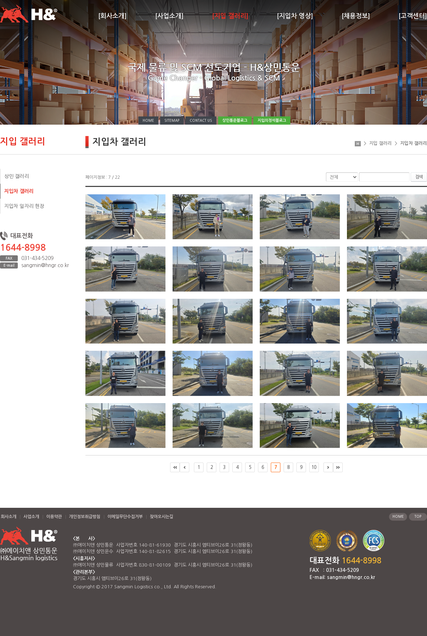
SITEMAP (171, 120)
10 (313, 467)
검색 (418, 177)
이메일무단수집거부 (125, 517)
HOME (148, 120)
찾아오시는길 (161, 517)
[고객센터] (413, 16)
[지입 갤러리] (230, 16)
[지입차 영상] (295, 16)
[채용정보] (356, 16)
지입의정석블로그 (272, 120)
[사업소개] (169, 16)
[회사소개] (112, 16)
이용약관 (54, 517)
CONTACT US (201, 120)
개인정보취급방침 (84, 517)
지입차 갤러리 (18, 191)
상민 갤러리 (16, 176)
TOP (418, 516)
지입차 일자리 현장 (24, 206)
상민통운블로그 (234, 120)
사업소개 (31, 517)
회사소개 (8, 517)
